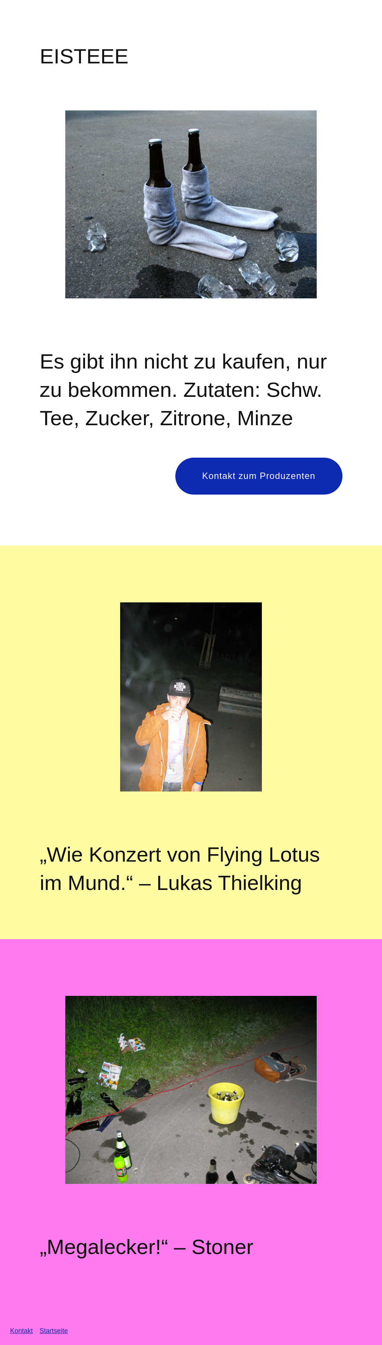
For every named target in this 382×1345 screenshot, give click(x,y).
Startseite (54, 1331)
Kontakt (21, 1331)
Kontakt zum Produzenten (259, 476)
